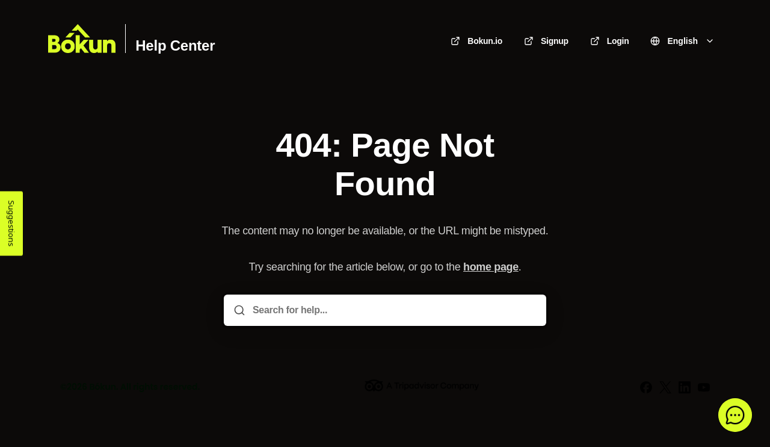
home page (491, 267)
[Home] (81, 38)
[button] (735, 415)
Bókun (102, 387)
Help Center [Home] (175, 46)
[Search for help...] (393, 310)
